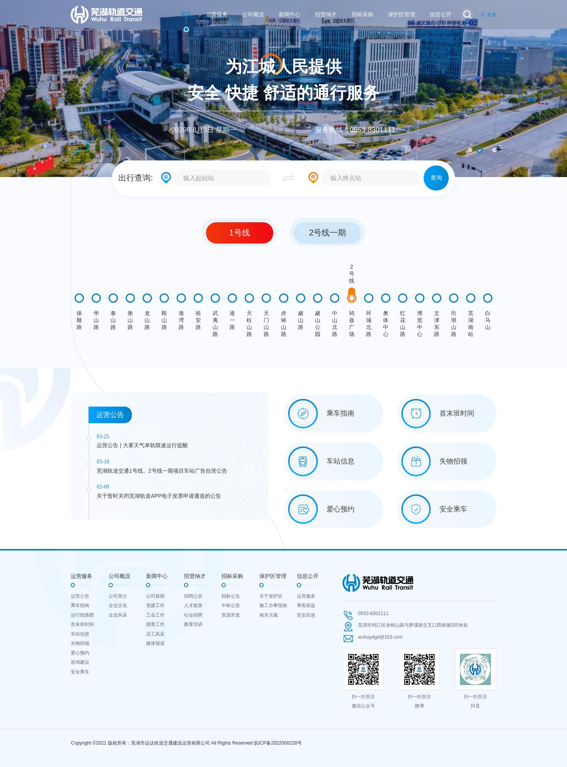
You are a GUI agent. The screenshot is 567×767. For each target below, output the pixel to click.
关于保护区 (271, 596)
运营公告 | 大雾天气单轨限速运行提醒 (142, 507)
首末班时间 (82, 624)
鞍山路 (164, 320)
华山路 (96, 320)
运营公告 (80, 596)
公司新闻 (155, 596)
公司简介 (118, 596)
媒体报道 (155, 643)
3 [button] (494, 150)
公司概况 (253, 14)
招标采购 (362, 14)
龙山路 (147, 320)
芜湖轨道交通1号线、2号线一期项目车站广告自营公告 (162, 532)
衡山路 (130, 320)
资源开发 (230, 615)
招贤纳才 (326, 14)
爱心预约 (80, 653)
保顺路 (79, 320)
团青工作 (155, 624)
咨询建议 (80, 662)
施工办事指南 (273, 605)
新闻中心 (289, 14)
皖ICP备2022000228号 (278, 743)
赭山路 (300, 320)
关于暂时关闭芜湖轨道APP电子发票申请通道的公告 (159, 557)
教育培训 (193, 624)
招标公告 (230, 596)
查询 (436, 177)
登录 (488, 14)
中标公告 (230, 605)
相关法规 (268, 615)
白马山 (487, 320)
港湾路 (181, 320)
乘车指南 (80, 605)
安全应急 (306, 615)
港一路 (232, 320)
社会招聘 (193, 615)
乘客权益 (306, 605)
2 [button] (479, 150)
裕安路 (198, 320)
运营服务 (217, 14)
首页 (185, 14)
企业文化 (118, 605)
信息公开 (440, 14)
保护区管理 (401, 14)
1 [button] (470, 150)
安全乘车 (80, 672)
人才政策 (193, 605)
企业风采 (118, 615)
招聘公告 (193, 596)
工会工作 (155, 615)
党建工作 (155, 605)
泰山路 (113, 320)
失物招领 (80, 643)
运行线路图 (82, 615)
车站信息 (80, 634)
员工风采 (155, 634)
